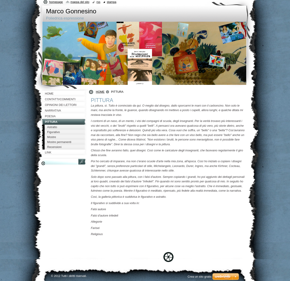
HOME (100, 91)
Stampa (111, 2)
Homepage (56, 2)
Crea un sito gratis (200, 276)
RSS (98, 2)
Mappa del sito (79, 2)
